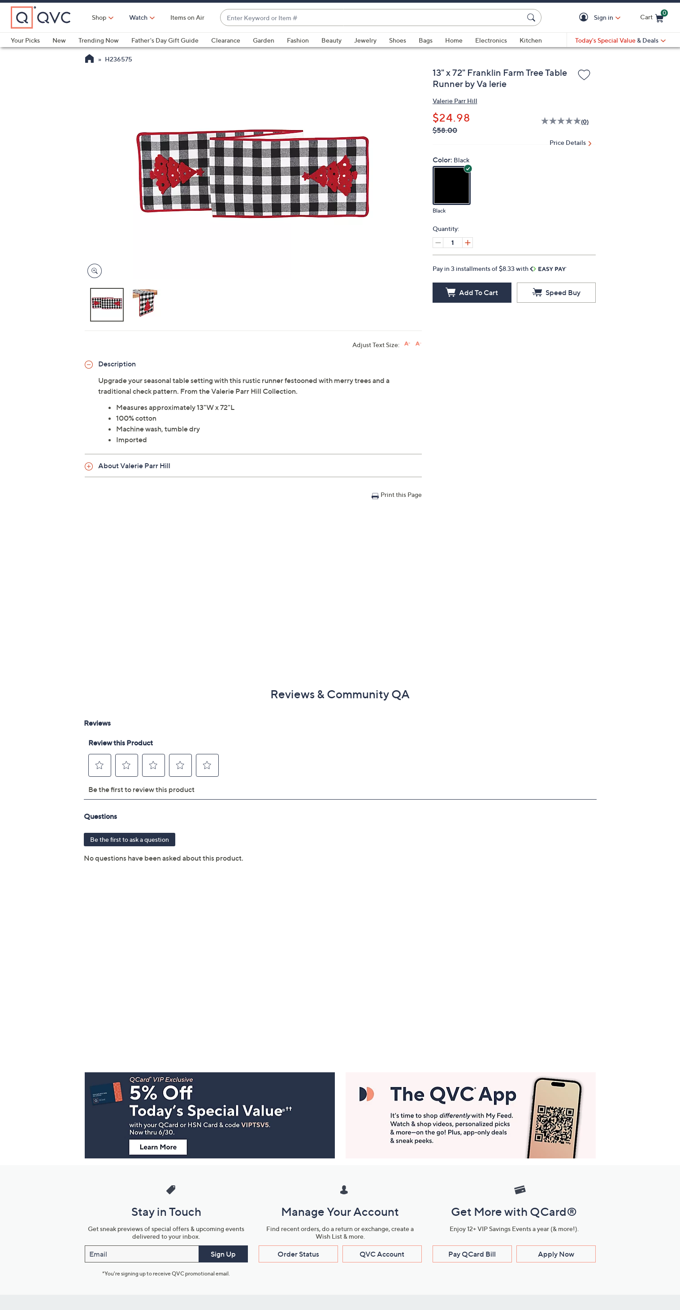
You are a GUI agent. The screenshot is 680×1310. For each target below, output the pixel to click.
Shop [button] (99, 17)
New (59, 40)
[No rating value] (561, 122)
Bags (426, 40)
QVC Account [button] (381, 1253)
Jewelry (365, 40)
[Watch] (138, 17)
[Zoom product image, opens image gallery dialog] (92, 271)
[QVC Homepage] (89, 59)
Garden (263, 40)
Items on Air (187, 17)
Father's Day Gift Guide (165, 40)
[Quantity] (453, 242)
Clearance (225, 40)
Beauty (331, 40)
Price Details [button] (568, 142)
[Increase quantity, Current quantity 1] (467, 242)
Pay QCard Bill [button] (472, 1253)
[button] (585, 18)
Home (454, 40)
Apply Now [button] (556, 1253)
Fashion (298, 40)
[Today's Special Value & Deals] (620, 40)
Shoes (397, 40)
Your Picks (25, 40)
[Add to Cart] (472, 293)
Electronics (491, 40)
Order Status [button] (298, 1253)
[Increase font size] (407, 343)
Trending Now (98, 40)
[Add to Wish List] (584, 75)
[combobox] (372, 17)
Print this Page (401, 494)
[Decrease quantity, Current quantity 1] (438, 242)
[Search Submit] (532, 17)
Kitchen (531, 40)
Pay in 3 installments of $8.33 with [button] (500, 268)
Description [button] (117, 363)
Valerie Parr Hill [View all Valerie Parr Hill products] (455, 100)
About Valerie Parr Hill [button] (134, 465)
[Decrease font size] (418, 343)
